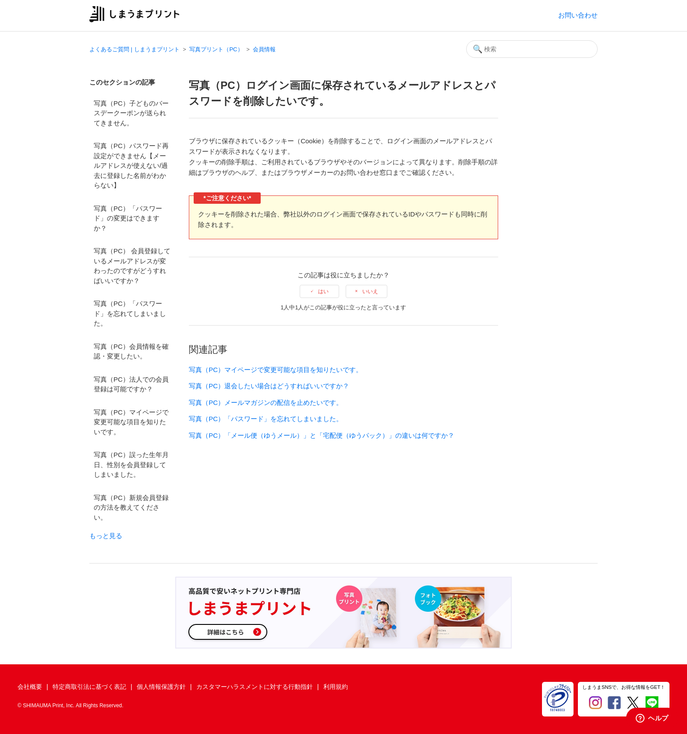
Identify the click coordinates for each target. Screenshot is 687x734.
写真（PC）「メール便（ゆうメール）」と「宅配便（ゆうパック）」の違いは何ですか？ (321, 435)
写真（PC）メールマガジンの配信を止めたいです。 (266, 402)
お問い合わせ (578, 15)
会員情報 (264, 49)
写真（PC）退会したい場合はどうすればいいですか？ (269, 386)
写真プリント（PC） (216, 49)
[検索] (532, 49)
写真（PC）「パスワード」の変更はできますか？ (128, 218)
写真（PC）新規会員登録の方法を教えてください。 (131, 507)
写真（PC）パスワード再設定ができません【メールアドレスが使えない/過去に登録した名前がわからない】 (131, 165)
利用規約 (335, 686)
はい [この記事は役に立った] (323, 291)
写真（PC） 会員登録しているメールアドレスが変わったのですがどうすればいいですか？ (132, 265)
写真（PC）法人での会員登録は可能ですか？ (131, 384)
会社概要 (30, 686)
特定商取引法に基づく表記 (89, 686)
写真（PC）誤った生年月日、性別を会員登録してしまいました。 (131, 464)
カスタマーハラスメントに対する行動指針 (254, 686)
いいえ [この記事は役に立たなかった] (370, 291)
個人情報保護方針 (161, 686)
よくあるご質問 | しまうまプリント (134, 49)
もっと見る (105, 535)
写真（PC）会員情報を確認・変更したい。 (131, 351)
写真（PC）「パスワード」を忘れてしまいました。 (130, 313)
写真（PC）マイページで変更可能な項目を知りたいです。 (131, 422)
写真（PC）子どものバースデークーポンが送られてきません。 (131, 113)
